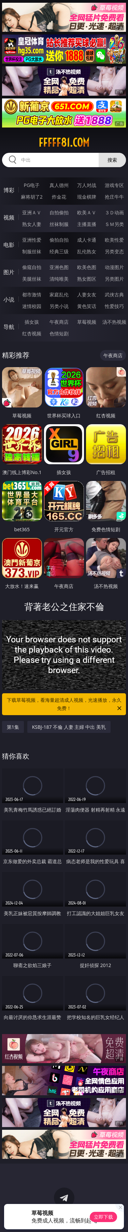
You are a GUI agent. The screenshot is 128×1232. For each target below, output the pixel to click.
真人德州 (59, 185)
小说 (8, 299)
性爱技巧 (114, 306)
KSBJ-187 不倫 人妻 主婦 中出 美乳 (69, 727)
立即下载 (103, 1217)
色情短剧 (59, 333)
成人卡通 (86, 240)
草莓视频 (86, 322)
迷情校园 (31, 306)
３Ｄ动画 (114, 212)
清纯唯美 (59, 279)
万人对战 (86, 185)
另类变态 (114, 251)
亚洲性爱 (31, 240)
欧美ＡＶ (86, 212)
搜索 (112, 160)
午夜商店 (59, 322)
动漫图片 (114, 267)
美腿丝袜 (31, 279)
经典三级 (59, 251)
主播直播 (86, 224)
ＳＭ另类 (114, 224)
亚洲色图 (59, 267)
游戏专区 (114, 185)
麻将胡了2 (32, 196)
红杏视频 (31, 333)
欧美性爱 (114, 240)
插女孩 (32, 322)
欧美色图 (86, 267)
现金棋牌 (86, 196)
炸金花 (59, 196)
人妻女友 (86, 294)
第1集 (13, 727)
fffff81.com (64, 142)
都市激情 (31, 294)
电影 (8, 245)
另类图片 (114, 279)
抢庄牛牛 (114, 196)
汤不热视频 (114, 322)
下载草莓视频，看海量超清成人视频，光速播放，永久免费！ (65, 704)
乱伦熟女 (86, 251)
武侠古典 (114, 294)
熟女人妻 (31, 224)
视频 (8, 217)
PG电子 (32, 185)
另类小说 (59, 306)
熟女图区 (86, 279)
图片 (8, 272)
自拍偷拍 (59, 212)
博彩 (8, 190)
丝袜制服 (59, 224)
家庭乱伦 (59, 294)
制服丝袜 (31, 251)
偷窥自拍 (31, 267)
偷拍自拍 (59, 240)
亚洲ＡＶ (31, 212)
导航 (8, 327)
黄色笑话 (86, 306)
